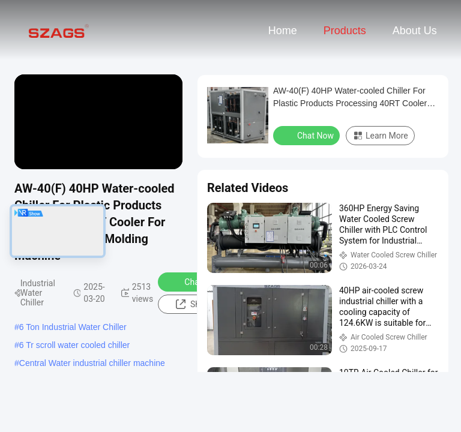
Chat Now (195, 281)
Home (282, 31)
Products (345, 31)
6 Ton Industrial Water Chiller (73, 327)
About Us (415, 31)
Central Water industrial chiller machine (92, 363)
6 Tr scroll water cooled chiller (74, 345)
